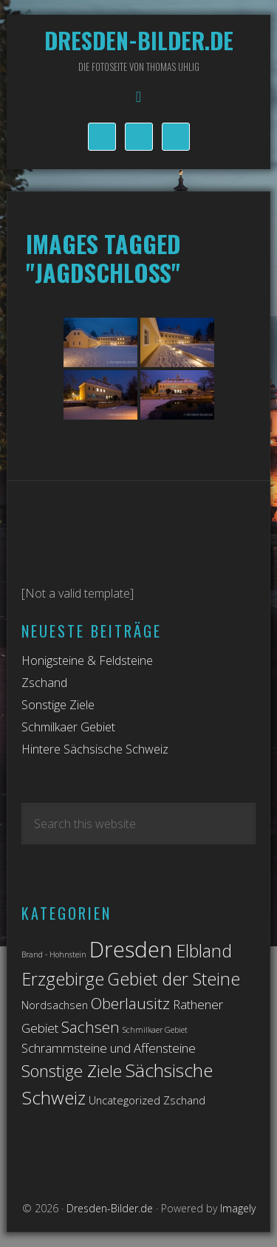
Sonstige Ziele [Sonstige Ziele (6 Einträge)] (71, 1070)
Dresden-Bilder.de (138, 40)
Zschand (44, 682)
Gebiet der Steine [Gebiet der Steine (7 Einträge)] (173, 979)
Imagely (238, 1208)
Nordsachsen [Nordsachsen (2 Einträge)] (54, 1005)
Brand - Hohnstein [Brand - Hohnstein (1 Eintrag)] (53, 954)
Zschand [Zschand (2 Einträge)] (184, 1100)
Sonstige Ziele (58, 705)
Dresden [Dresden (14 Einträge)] (131, 949)
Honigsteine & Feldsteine (87, 660)
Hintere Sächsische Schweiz (94, 749)
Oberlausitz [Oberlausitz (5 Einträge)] (130, 1003)
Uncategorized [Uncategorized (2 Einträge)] (124, 1100)
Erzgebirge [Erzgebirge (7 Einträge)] (62, 979)
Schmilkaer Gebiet (68, 727)
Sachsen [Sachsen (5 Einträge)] (90, 1027)
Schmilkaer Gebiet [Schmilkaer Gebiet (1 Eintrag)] (155, 1030)
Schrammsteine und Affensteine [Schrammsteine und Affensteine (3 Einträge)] (108, 1047)
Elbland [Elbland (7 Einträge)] (204, 951)
